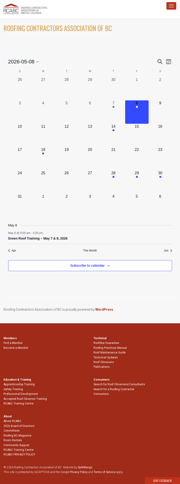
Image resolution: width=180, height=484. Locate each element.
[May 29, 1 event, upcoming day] (137, 182)
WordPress (104, 309)
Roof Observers (104, 362)
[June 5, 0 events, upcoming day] (137, 205)
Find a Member (13, 343)
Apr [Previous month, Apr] (12, 250)
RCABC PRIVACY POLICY (19, 454)
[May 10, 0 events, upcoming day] (20, 135)
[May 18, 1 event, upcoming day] (43, 158)
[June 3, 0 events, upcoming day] (90, 205)
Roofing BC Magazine (17, 435)
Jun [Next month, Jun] (168, 250)
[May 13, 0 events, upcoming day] (90, 135)
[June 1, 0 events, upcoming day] (43, 205)
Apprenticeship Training (19, 384)
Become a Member (16, 347)
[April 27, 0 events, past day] (43, 88)
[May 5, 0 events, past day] (66, 112)
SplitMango (85, 467)
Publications (102, 366)
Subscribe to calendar (87, 265)
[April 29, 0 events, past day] (90, 88)
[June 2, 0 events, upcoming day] (66, 205)
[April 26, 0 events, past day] (20, 88)
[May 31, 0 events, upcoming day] (20, 205)
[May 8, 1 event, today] (137, 112)
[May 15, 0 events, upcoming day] (137, 135)
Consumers (101, 394)
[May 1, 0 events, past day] (137, 88)
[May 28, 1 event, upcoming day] (113, 182)
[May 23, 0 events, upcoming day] (160, 158)
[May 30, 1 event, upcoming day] (160, 182)
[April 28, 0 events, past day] (66, 88)
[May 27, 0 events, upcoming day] (90, 182)
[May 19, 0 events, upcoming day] (66, 158)
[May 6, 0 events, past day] (90, 112)
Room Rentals (13, 440)
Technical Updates (106, 357)
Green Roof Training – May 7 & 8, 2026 (38, 238)
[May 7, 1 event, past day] (113, 112)
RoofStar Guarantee (106, 343)
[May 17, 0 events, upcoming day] (20, 158)
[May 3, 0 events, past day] (20, 112)
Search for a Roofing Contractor (114, 389)
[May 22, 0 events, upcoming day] (137, 158)
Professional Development (21, 394)
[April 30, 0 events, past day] (113, 88)
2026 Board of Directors (19, 426)
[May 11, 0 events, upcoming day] (43, 135)
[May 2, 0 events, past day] (160, 88)
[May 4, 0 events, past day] (43, 112)
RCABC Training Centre (19, 403)
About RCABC (12, 421)
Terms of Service (105, 472)
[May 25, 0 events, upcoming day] (43, 182)
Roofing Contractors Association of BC (58, 28)
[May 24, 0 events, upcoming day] (20, 182)
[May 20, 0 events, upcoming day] (90, 158)
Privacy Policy (79, 472)
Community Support (16, 445)
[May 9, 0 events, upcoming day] (160, 112)
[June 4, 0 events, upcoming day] (113, 205)
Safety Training (13, 389)
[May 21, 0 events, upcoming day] (113, 158)
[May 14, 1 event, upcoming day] (113, 135)
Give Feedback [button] (162, 481)
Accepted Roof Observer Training (25, 398)
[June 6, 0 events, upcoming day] (160, 205)
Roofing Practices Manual (110, 347)
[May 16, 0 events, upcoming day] (160, 135)
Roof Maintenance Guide (110, 352)
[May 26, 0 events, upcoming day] (66, 182)
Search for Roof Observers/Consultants (119, 384)
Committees (12, 430)
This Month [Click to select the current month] (90, 250)
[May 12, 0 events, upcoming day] (66, 135)
